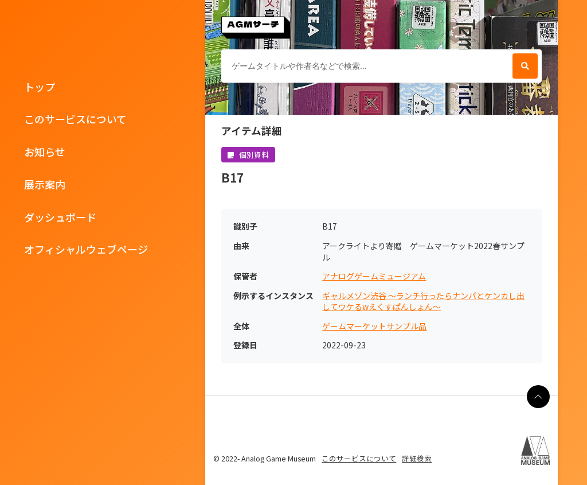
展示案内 (44, 184)
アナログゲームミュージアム (374, 276)
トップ (39, 86)
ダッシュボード (60, 216)
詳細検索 (417, 458)
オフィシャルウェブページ (86, 249)
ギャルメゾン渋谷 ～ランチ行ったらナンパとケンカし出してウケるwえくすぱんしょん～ (423, 301)
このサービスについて (75, 118)
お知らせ (44, 151)
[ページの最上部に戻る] (538, 396)
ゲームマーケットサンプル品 (374, 326)
